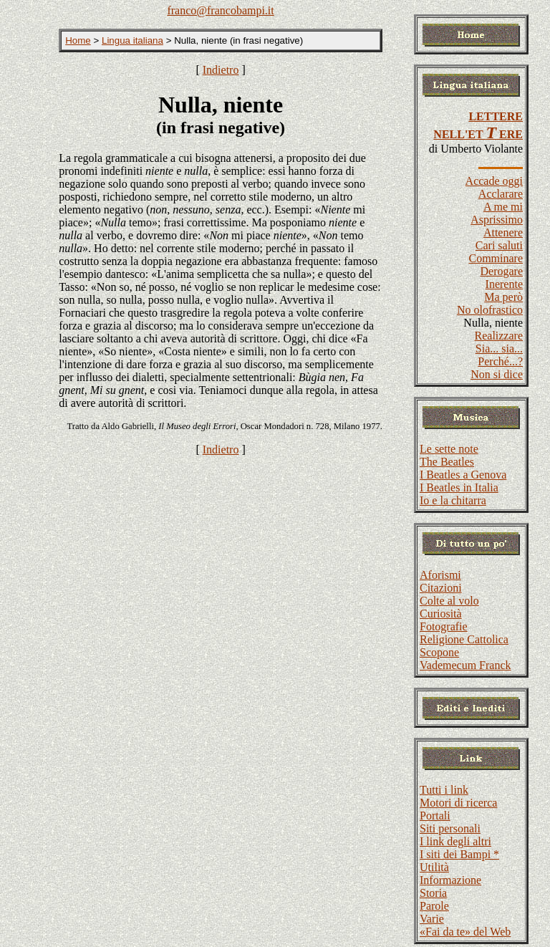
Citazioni (441, 588)
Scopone (439, 652)
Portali (435, 815)
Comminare (495, 258)
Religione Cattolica (464, 639)
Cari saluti (499, 245)
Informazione (450, 880)
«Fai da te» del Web (465, 932)
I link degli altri (455, 841)
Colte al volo (449, 601)
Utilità (434, 867)
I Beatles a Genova (463, 474)
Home (78, 40)
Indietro (221, 70)
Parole (434, 906)
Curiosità (441, 613)
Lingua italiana (132, 40)
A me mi (503, 207)
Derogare (501, 271)
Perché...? (500, 361)
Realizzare (499, 336)
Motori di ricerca (458, 803)
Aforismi (440, 575)
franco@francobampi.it (220, 10)
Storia (433, 893)
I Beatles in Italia (459, 487)
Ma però (503, 297)
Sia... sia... (499, 348)
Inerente (504, 284)
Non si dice (497, 374)
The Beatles (447, 462)
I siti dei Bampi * (459, 854)
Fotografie (444, 626)
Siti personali (450, 828)
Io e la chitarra (453, 500)
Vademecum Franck (465, 665)
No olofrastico (490, 310)
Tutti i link (444, 790)
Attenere (503, 232)
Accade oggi (494, 181)
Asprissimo (497, 219)
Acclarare (500, 194)
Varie (432, 919)
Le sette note (449, 449)
